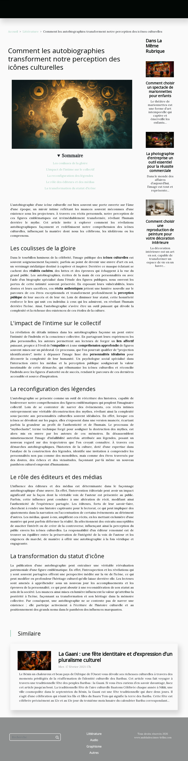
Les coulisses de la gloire (70, 163)
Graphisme (94, 746)
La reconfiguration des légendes (70, 175)
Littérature (31, 31)
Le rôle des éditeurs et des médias (70, 182)
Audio (94, 740)
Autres (94, 753)
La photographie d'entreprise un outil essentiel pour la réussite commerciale (160, 162)
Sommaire (72, 156)
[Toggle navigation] (11, 9)
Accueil (13, 31)
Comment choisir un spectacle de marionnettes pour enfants (160, 89)
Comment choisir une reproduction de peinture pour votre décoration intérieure (160, 232)
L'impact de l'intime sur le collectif (70, 169)
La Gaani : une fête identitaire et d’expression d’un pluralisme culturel (115, 656)
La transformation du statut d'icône (70, 188)
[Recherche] (35, 737)
